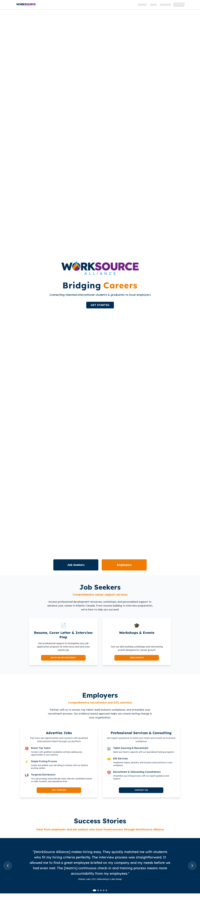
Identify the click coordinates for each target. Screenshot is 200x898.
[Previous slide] (7, 865)
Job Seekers (75, 565)
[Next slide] (192, 865)
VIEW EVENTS (137, 657)
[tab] (94, 890)
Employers (124, 565)
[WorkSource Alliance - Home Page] (26, 5)
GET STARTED (100, 305)
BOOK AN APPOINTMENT (63, 657)
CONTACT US (141, 790)
